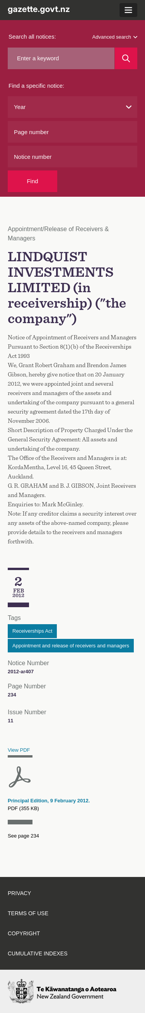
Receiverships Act (32, 631)
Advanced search (114, 37)
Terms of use (28, 913)
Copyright (24, 933)
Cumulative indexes (38, 953)
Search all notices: (32, 36)
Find (32, 181)
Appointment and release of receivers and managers (70, 646)
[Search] (126, 58)
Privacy (19, 893)
